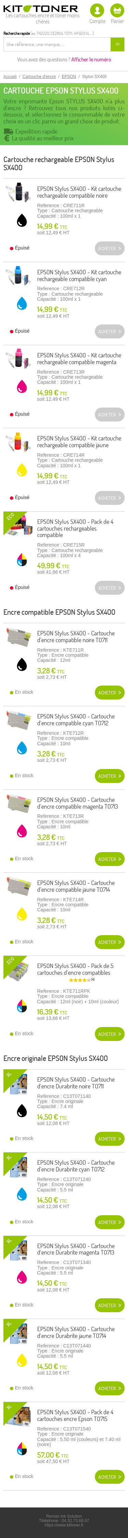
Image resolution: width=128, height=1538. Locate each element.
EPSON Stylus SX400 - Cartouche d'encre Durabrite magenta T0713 (76, 1249)
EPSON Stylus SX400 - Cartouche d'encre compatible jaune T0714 (76, 886)
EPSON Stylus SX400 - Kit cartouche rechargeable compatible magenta (79, 358)
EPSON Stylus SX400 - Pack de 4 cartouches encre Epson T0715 (75, 1415)
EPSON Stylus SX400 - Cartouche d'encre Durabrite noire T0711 (76, 1083)
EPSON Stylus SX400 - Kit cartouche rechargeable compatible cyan (79, 275)
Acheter (107, 693)
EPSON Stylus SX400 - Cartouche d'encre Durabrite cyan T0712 (76, 1166)
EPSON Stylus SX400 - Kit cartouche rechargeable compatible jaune (79, 441)
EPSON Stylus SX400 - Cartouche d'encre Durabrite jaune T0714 (76, 1332)
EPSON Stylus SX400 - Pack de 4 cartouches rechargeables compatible (75, 528)
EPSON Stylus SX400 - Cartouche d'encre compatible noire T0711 (76, 636)
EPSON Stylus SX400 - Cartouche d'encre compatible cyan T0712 (76, 719)
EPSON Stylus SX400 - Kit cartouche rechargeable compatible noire (79, 192)
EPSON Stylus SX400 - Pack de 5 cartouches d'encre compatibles (75, 969)
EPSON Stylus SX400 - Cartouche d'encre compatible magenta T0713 (77, 803)
